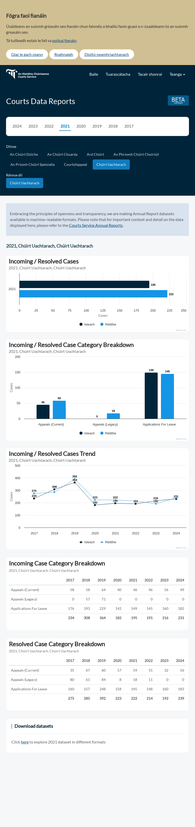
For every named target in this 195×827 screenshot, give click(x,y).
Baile (93, 74)
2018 (113, 126)
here (25, 741)
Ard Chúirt (95, 154)
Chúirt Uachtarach (111, 164)
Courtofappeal (75, 164)
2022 (49, 126)
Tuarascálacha (118, 74)
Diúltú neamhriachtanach (107, 54)
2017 (129, 126)
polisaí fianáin (64, 40)
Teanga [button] (177, 74)
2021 (65, 126)
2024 (17, 126)
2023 (33, 126)
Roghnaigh (63, 54)
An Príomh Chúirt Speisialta (32, 164)
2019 (97, 126)
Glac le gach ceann (27, 54)
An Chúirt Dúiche (24, 154)
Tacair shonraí (150, 74)
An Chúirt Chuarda (62, 154)
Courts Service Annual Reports (96, 225)
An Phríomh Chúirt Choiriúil (136, 154)
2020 (81, 126)
